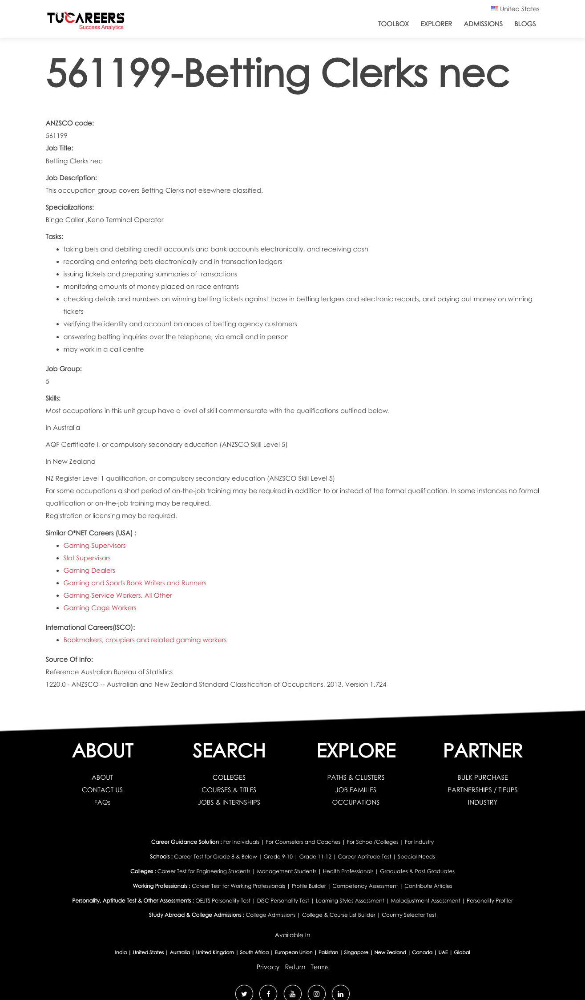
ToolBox (393, 24)
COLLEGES (229, 777)
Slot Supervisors (87, 558)
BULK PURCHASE (482, 777)
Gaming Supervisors (95, 546)
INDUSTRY (482, 802)
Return (295, 967)
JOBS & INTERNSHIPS (229, 802)
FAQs (102, 802)
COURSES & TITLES (229, 790)
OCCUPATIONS (356, 802)
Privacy (268, 967)
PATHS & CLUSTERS (355, 777)
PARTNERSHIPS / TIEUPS (483, 790)
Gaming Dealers (89, 571)
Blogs (525, 24)
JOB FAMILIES (356, 790)
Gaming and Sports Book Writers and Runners (135, 583)
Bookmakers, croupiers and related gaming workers (145, 640)
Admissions (483, 24)
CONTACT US (102, 790)
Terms (320, 967)
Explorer (436, 24)
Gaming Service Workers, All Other (118, 595)
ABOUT (102, 777)
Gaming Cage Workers (100, 608)
